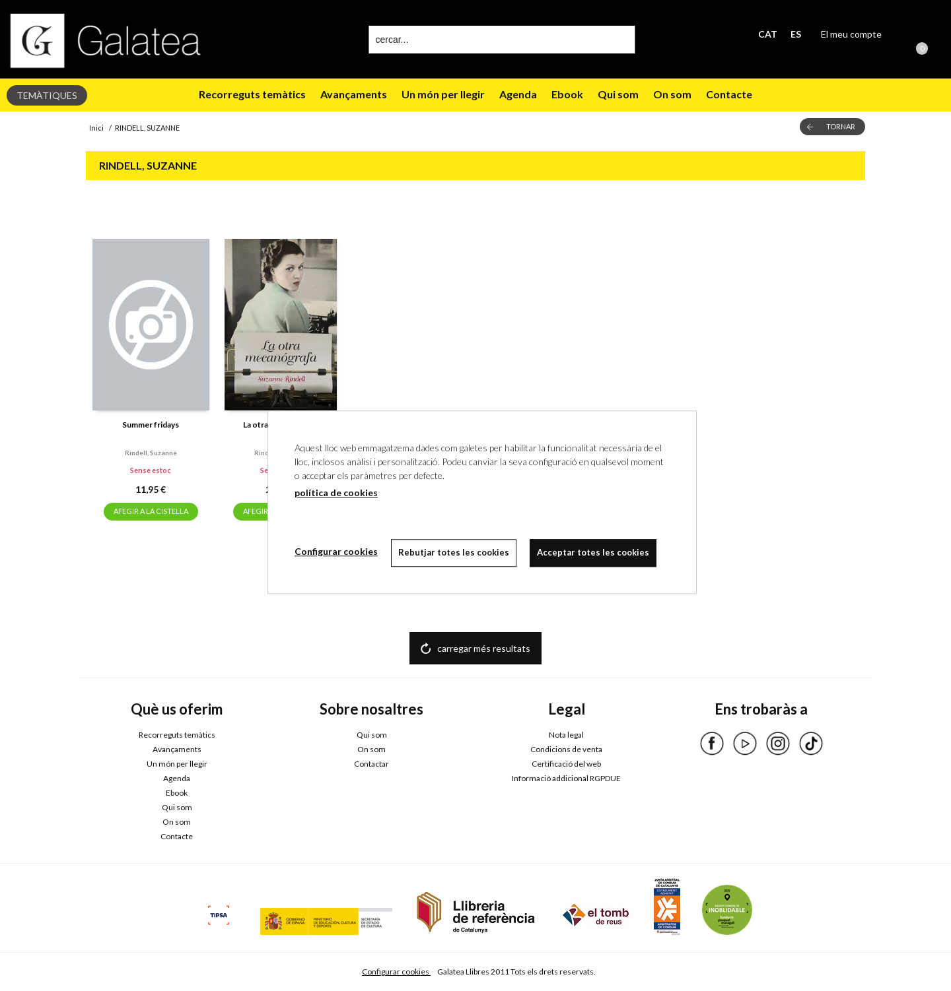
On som (672, 94)
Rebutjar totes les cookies (453, 552)
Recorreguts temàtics (252, 94)
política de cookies (336, 492)
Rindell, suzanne (151, 453)
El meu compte (851, 34)
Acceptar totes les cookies (593, 552)
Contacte (729, 94)
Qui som (618, 94)
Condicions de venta (566, 749)
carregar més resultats (483, 648)
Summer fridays (150, 425)
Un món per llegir (443, 94)
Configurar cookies (396, 971)
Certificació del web (566, 764)
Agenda (518, 94)
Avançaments (353, 94)
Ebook (567, 94)
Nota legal (566, 735)
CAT (767, 34)
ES (796, 34)
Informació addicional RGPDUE (566, 778)
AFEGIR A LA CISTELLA (151, 511)
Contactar (371, 764)
